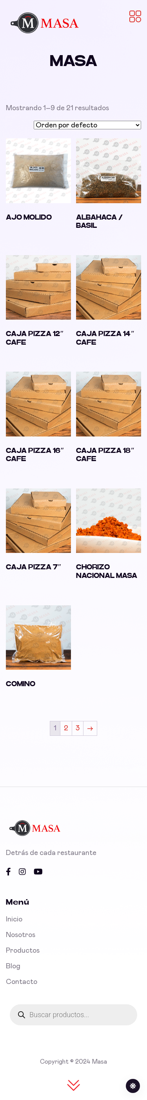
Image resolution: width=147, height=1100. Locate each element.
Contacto (21, 982)
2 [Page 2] (66, 728)
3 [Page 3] (78, 728)
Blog (13, 966)
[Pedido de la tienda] (87, 125)
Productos (23, 950)
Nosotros (20, 935)
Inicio (14, 919)
